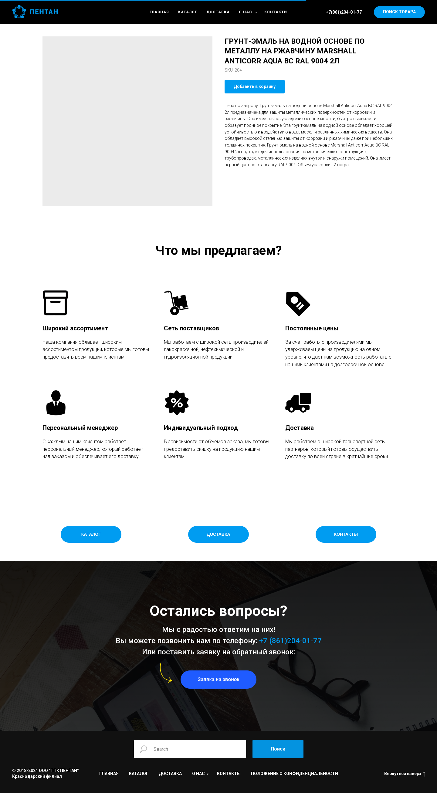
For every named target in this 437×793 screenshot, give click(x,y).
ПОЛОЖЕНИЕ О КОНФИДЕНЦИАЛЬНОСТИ (294, 773)
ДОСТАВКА (218, 12)
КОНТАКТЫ (276, 12)
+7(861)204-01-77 (344, 12)
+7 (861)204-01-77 (290, 640)
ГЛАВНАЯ (159, 12)
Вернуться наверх (404, 774)
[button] (218, 679)
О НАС (246, 12)
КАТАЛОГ (187, 12)
